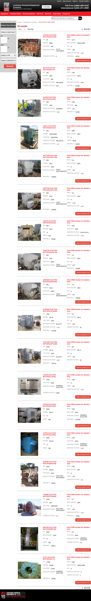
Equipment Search (30, 22)
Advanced (86, 18)
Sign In (75, 1)
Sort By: (30, 29)
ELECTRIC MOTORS (47, 22)
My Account (67, 1)
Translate (46, 7)
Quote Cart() (84, 1)
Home (59, 1)
